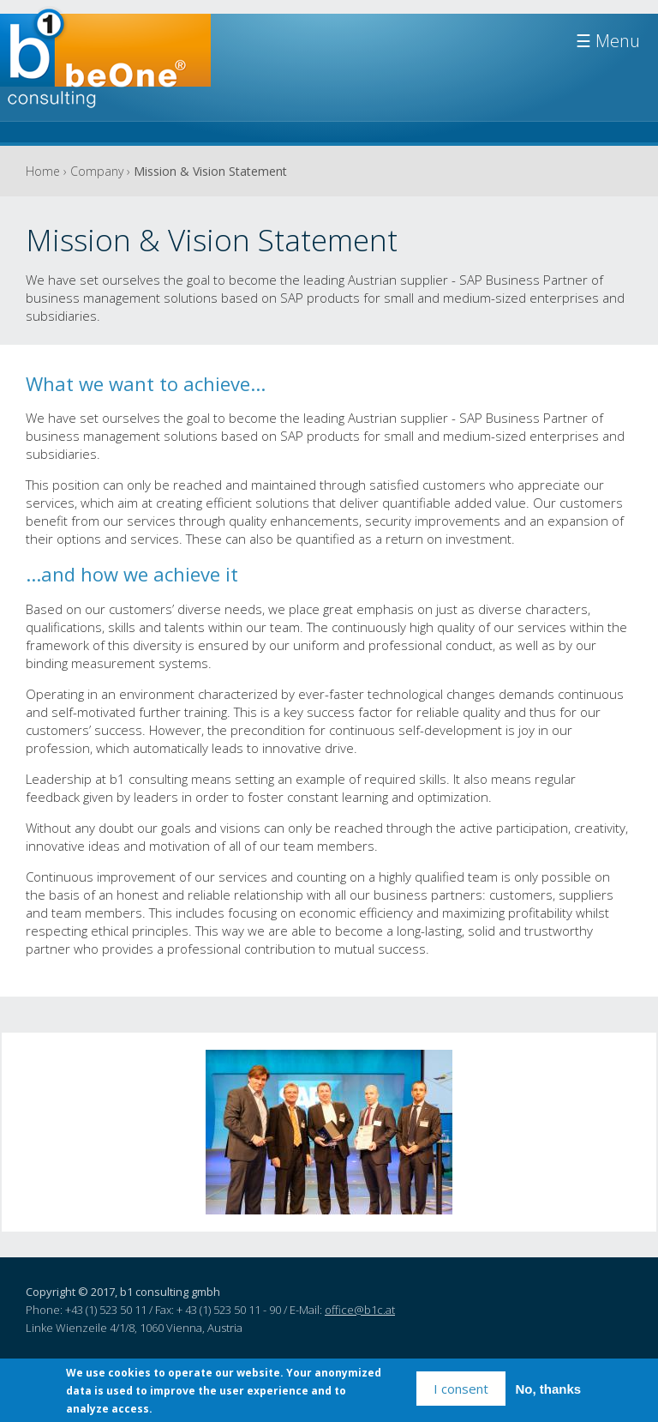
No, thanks (549, 1390)
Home (43, 171)
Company (96, 171)
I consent (461, 1389)
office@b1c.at (360, 1309)
